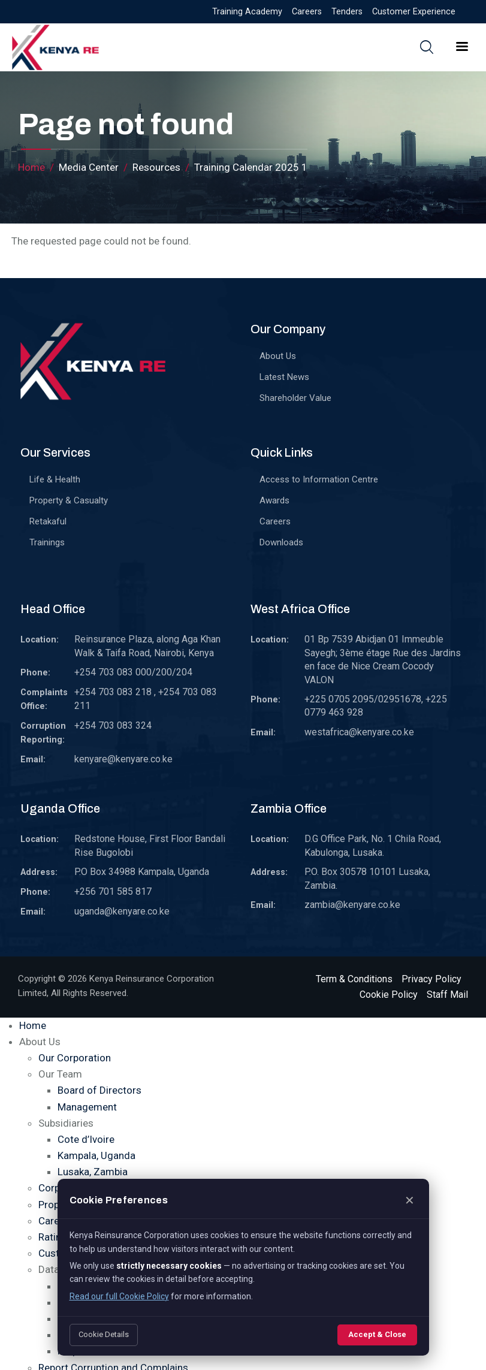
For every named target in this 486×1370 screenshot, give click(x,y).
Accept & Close (377, 1334)
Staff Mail (447, 994)
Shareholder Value (295, 398)
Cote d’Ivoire (86, 1139)
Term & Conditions (354, 979)
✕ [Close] (410, 1200)
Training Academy (247, 12)
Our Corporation (74, 1058)
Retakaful (48, 521)
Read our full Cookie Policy (119, 1296)
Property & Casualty (68, 500)
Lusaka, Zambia (93, 1172)
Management (87, 1107)
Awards (274, 500)
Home (31, 167)
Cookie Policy (389, 994)
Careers (307, 12)
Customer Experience (413, 12)
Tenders (347, 12)
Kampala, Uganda (96, 1155)
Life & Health (54, 479)
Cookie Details (104, 1334)
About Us (277, 356)
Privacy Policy (431, 979)
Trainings (47, 542)
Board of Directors (99, 1090)
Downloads (281, 542)
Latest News (284, 377)
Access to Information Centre (318, 479)
